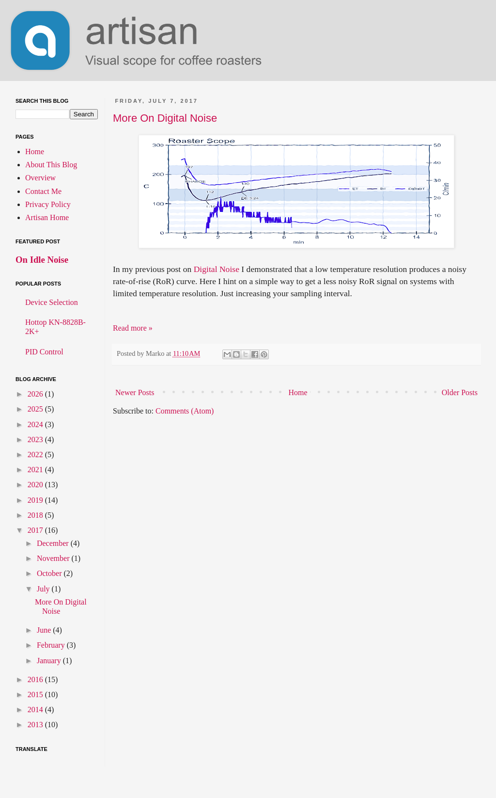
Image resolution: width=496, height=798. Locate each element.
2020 (36, 484)
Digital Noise (216, 269)
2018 (36, 515)
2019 (36, 500)
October (50, 573)
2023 (36, 439)
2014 (36, 709)
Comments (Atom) (184, 411)
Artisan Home (47, 217)
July (44, 589)
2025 (36, 409)
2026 (36, 394)
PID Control (44, 352)
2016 (36, 679)
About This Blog (51, 164)
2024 (36, 424)
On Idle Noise (42, 260)
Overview (40, 178)
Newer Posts (134, 392)
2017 (36, 530)
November (54, 558)
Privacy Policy (48, 204)
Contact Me (43, 191)
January (50, 660)
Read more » (133, 328)
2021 (36, 469)
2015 (36, 694)
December (54, 543)
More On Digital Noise (165, 118)
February (52, 645)
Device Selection (51, 302)
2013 (36, 724)
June (45, 630)
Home (298, 392)
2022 (36, 454)
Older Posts (460, 392)
